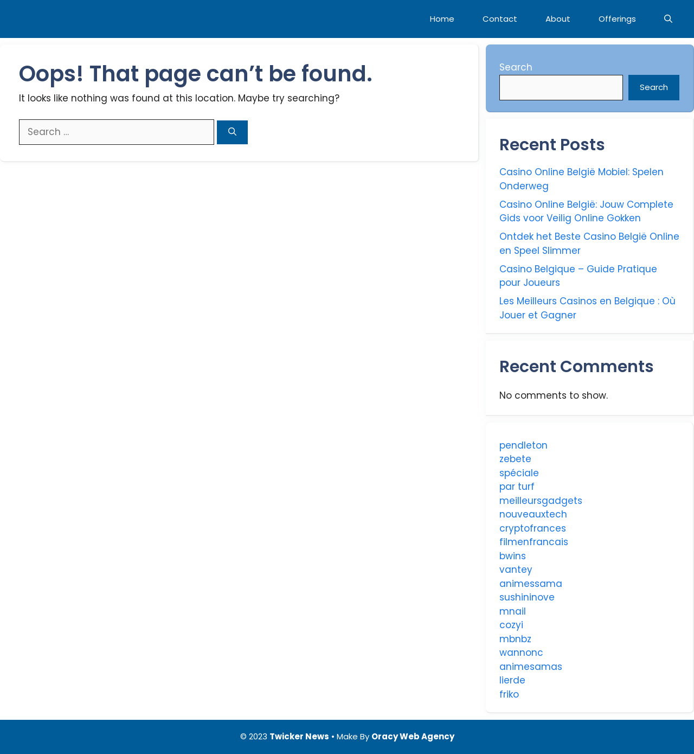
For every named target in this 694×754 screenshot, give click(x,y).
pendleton (523, 445)
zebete (515, 458)
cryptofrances (532, 528)
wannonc (521, 652)
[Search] (232, 132)
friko (509, 694)
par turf (517, 486)
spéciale (519, 473)
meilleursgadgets (540, 500)
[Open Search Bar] (668, 19)
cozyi (511, 624)
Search (515, 67)
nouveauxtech (533, 514)
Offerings (617, 18)
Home (442, 18)
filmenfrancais (533, 541)
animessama (530, 583)
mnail (512, 611)
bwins (512, 556)
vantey (515, 569)
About (557, 18)
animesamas (530, 666)
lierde (512, 680)
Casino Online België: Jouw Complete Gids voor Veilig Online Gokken (586, 211)
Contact (500, 18)
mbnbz (515, 639)
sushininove (527, 597)
